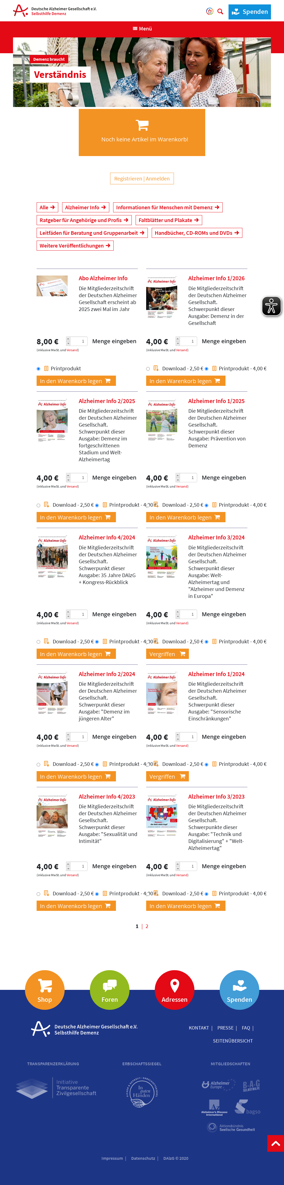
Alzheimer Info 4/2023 (107, 796)
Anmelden (158, 178)
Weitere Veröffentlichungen (72, 245)
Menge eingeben (114, 341)
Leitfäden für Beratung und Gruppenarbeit (89, 232)
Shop (44, 999)
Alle (44, 207)
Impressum (112, 1158)
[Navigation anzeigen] (142, 28)
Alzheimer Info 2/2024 (107, 674)
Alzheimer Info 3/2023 (216, 796)
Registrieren (128, 178)
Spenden (248, 12)
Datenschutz (143, 1158)
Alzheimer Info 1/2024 (216, 674)
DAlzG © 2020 (175, 1158)
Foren (110, 999)
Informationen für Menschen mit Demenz (164, 207)
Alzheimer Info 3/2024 (216, 537)
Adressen (174, 999)
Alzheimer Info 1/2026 (216, 278)
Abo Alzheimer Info (103, 278)
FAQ (246, 1028)
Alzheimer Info (82, 207)
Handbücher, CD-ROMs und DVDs (193, 232)
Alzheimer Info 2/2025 (107, 401)
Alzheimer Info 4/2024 (107, 537)
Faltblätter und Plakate (165, 219)
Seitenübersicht (233, 1041)
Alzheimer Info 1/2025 (216, 401)
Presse (225, 1028)
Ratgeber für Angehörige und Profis (81, 219)
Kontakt (199, 1028)
